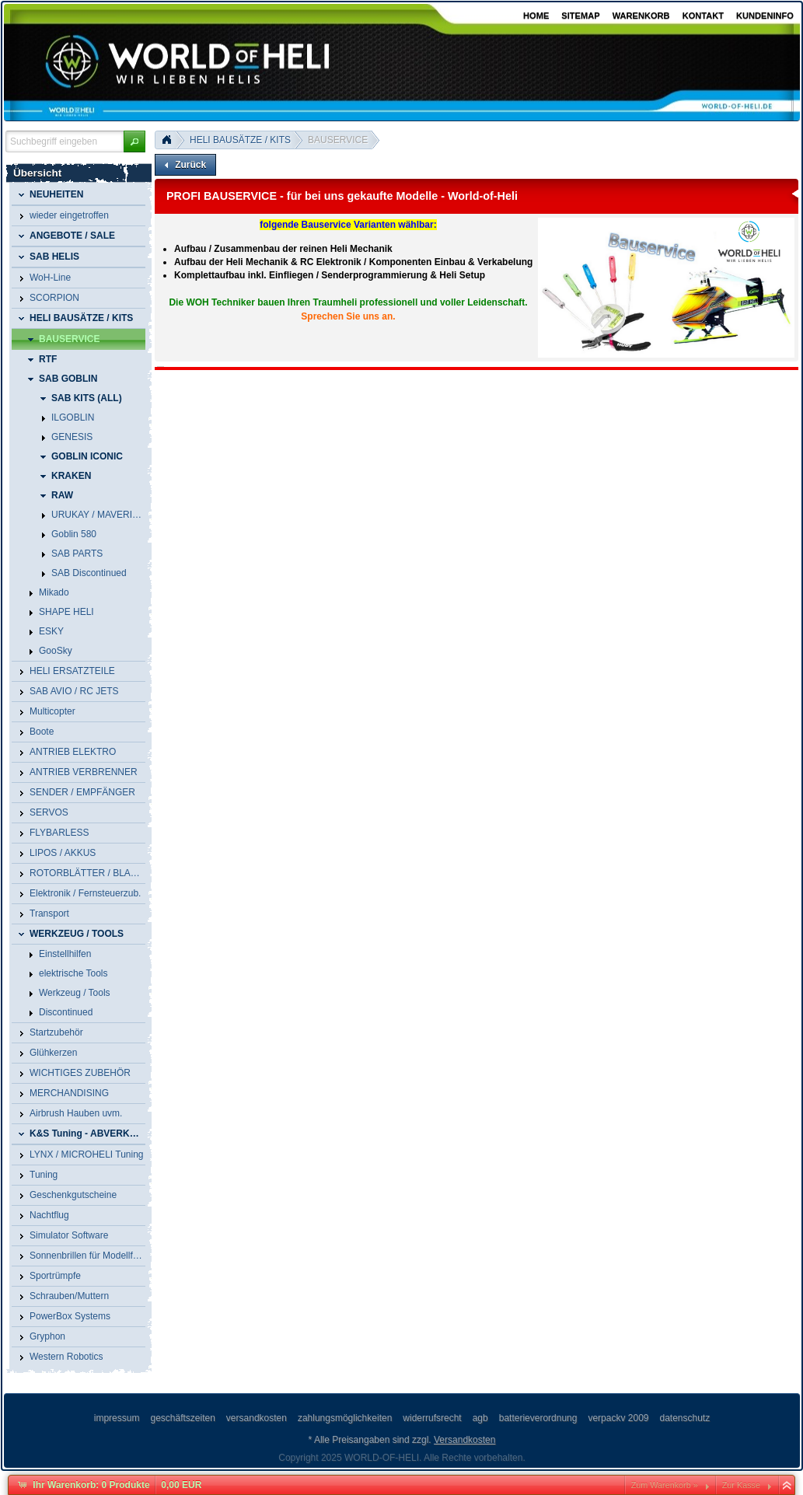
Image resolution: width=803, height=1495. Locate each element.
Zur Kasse (741, 1485)
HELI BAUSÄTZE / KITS (240, 139)
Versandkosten (464, 1439)
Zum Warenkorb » (664, 1485)
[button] (134, 141)
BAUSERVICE (338, 139)
